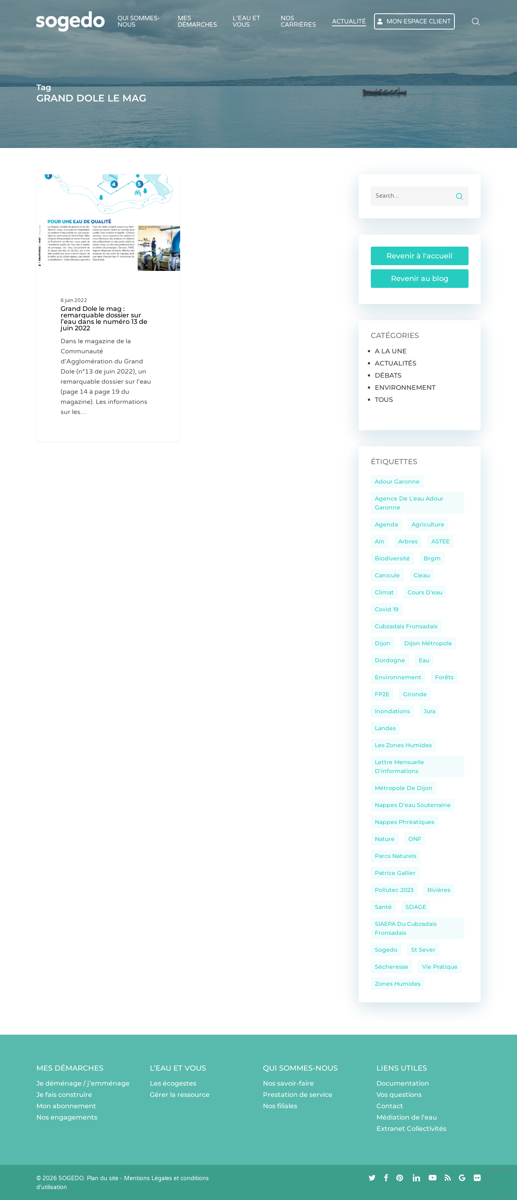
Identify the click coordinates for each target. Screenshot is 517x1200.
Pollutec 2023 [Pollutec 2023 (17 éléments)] (394, 890)
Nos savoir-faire (288, 1083)
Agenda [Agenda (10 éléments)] (386, 524)
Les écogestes (173, 1083)
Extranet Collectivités (411, 1128)
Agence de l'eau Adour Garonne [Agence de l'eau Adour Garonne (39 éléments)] (409, 503)
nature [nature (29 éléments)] (385, 839)
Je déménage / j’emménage (83, 1083)
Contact (389, 1106)
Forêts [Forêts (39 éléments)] (444, 677)
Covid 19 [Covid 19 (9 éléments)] (387, 609)
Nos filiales (280, 1106)
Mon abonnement (66, 1106)
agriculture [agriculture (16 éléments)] (428, 524)
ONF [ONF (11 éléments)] (414, 839)
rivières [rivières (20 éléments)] (438, 890)
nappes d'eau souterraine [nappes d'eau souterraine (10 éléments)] (413, 805)
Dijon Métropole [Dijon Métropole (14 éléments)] (428, 643)
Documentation (402, 1083)
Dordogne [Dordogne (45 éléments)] (390, 660)
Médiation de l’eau (406, 1117)
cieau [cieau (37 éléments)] (422, 575)
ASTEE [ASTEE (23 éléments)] (440, 541)
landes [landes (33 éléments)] (385, 728)
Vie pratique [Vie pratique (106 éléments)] (440, 966)
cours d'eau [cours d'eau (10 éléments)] (425, 592)
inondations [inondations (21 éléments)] (392, 711)
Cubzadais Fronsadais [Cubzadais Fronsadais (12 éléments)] (406, 626)
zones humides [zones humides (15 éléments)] (397, 983)
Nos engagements (66, 1117)
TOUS (384, 400)
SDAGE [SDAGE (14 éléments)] (416, 907)
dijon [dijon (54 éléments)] (383, 643)
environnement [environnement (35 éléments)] (398, 677)
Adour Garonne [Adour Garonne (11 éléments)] (397, 481)
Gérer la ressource (180, 1095)
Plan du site (102, 1178)
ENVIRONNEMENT (405, 387)
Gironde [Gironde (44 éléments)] (415, 694)
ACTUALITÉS (395, 363)
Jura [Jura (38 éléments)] (429, 711)
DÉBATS (388, 375)
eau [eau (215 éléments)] (424, 660)
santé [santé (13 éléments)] (383, 907)
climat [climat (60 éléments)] (384, 592)
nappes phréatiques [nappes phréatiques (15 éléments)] (404, 822)
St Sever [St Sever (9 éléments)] (423, 949)
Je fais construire (64, 1095)
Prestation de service (297, 1095)
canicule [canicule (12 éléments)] (387, 575)
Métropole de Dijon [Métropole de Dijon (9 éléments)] (404, 788)
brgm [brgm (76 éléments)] (432, 558)
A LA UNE (67, 187)
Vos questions (399, 1095)
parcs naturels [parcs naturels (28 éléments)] (395, 856)
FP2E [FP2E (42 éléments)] (382, 694)
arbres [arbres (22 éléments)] (408, 541)
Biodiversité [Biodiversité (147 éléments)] (392, 558)
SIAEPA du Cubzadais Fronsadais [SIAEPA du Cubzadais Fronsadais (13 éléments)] (406, 928)
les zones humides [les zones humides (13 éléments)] (403, 745)
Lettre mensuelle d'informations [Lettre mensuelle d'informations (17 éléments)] (399, 766)
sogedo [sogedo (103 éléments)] (386, 949)
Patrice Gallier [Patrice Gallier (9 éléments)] (395, 873)
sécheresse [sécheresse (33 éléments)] (391, 966)
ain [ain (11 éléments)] (380, 541)
